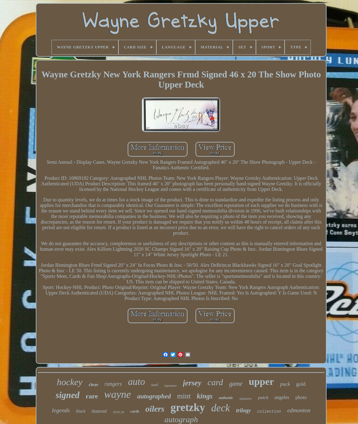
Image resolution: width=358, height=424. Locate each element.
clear (93, 384)
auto (136, 381)
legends (61, 410)
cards (134, 411)
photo (301, 397)
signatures (245, 398)
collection (269, 411)
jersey (192, 383)
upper (261, 381)
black (80, 411)
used (154, 385)
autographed (154, 396)
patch (263, 397)
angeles (281, 397)
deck (220, 408)
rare (92, 396)
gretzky (188, 407)
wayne (117, 394)
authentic (226, 398)
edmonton (299, 410)
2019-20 (118, 412)
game (235, 383)
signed (68, 395)
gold (301, 384)
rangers (113, 384)
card (215, 382)
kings (204, 396)
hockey (69, 382)
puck (285, 384)
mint (184, 396)
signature (170, 385)
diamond (99, 411)
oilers (154, 409)
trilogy (243, 410)
